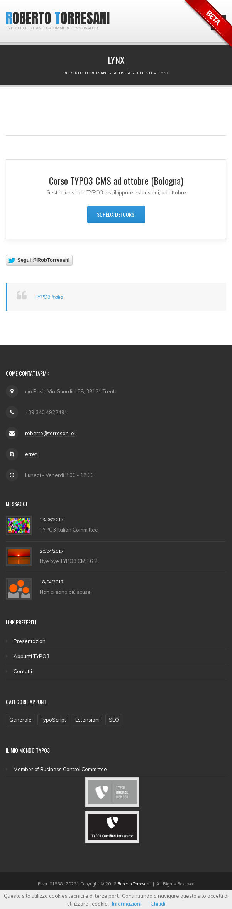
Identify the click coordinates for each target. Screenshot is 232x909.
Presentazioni (30, 641)
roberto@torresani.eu (51, 433)
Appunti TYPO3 (31, 656)
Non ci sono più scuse (65, 592)
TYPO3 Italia (48, 297)
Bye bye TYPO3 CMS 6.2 (68, 561)
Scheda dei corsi (116, 214)
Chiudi (158, 903)
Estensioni (87, 720)
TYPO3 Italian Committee (69, 529)
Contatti (23, 671)
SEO (114, 720)
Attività (122, 72)
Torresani (82, 18)
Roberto (28, 18)
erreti (31, 454)
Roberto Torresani (85, 72)
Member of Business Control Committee (60, 769)
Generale (20, 720)
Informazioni (126, 903)
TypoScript (53, 720)
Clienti (144, 72)
